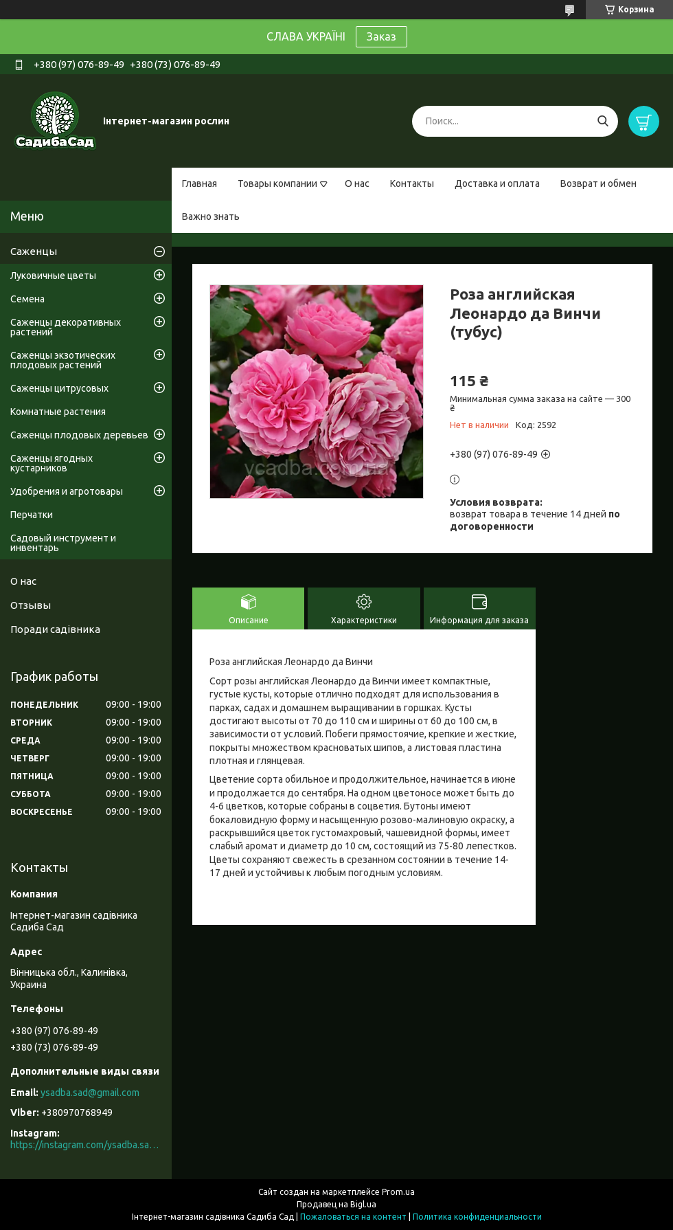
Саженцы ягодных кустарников (51, 463)
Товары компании (277, 183)
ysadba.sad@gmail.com (90, 1092)
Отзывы (30, 605)
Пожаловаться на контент (353, 1216)
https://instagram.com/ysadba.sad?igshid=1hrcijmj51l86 (85, 1144)
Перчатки (31, 514)
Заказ (381, 36)
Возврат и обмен (598, 183)
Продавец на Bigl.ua (336, 1204)
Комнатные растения (58, 411)
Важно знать (211, 216)
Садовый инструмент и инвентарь (63, 543)
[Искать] (602, 121)
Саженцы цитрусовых (59, 388)
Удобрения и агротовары (66, 491)
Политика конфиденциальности (477, 1216)
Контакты (412, 183)
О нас (357, 183)
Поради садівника (55, 629)
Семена (27, 298)
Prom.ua (398, 1191)
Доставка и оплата (497, 183)
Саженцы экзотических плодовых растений (62, 360)
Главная (199, 183)
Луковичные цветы (53, 275)
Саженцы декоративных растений (65, 327)
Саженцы (33, 251)
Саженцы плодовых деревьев (79, 434)
